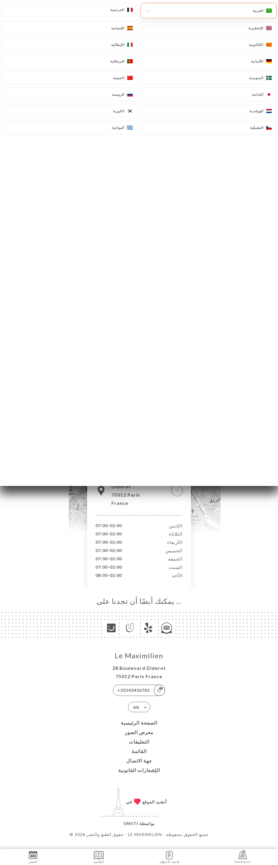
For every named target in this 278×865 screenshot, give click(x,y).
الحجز (33, 857)
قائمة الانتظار (169, 857)
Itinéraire (242, 857)
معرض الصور (139, 738)
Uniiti (131, 829)
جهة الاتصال (139, 767)
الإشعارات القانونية (139, 776)
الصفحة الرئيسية (139, 729)
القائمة (139, 757)
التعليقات (139, 748)
